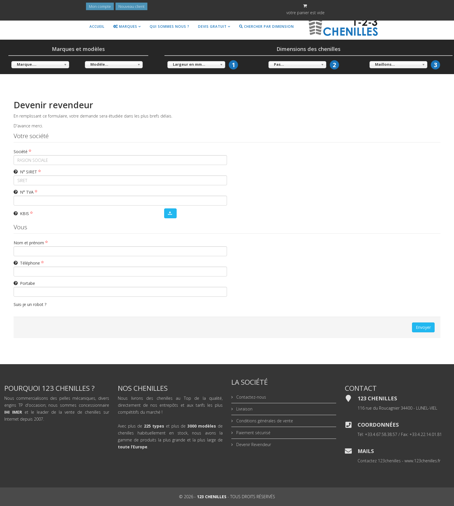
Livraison (243, 409)
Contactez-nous (250, 397)
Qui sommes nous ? (169, 26)
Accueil (97, 26)
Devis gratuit (212, 26)
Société (23, 151)
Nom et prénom (31, 242)
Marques (125, 26)
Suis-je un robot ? (30, 304)
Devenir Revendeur (253, 444)
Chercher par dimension (266, 26)
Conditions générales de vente (264, 421)
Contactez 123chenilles (379, 460)
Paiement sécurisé (252, 432)
